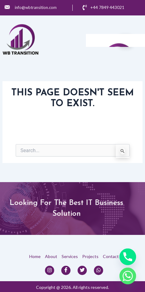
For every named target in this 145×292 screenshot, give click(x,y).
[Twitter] (82, 270)
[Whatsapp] (127, 276)
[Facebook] (65, 270)
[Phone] (127, 256)
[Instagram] (49, 270)
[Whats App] (98, 270)
